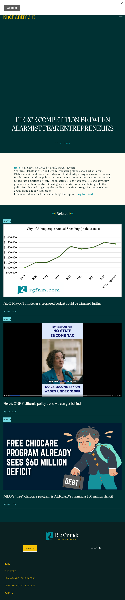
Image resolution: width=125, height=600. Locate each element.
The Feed (10, 570)
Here (17, 167)
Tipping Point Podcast (19, 585)
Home (7, 563)
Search (96, 548)
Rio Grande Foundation (19, 578)
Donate (30, 548)
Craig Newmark (84, 194)
